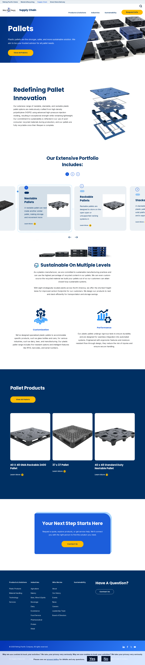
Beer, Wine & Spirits (38, 598)
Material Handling (15, 593)
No (106, 659)
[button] (141, 6)
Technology (13, 598)
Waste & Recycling (27, 2)
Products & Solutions (77, 13)
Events (54, 598)
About (54, 589)
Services (12, 602)
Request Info (132, 12)
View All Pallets (20, 53)
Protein (33, 624)
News (54, 602)
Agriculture (35, 589)
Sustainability (110, 13)
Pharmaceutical (36, 620)
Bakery (33, 593)
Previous (69, 237)
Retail (33, 629)
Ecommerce (35, 611)
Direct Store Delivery (57, 2)
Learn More (28, 224)
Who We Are (57, 582)
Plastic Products (15, 589)
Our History (56, 593)
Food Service (36, 615)
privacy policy (53, 659)
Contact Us (72, 544)
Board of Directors (59, 615)
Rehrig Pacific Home (10, 2)
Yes (92, 659)
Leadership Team (58, 611)
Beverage (34, 602)
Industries (95, 13)
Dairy (33, 606)
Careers (55, 606)
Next (76, 237)
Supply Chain (42, 2)
